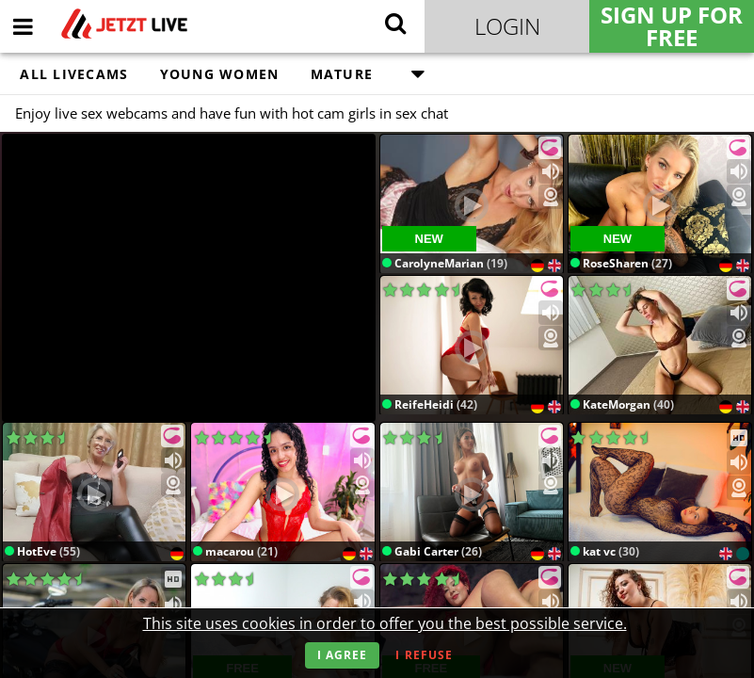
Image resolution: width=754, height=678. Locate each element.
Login (507, 25)
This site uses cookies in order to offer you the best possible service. (385, 623)
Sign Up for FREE (672, 26)
